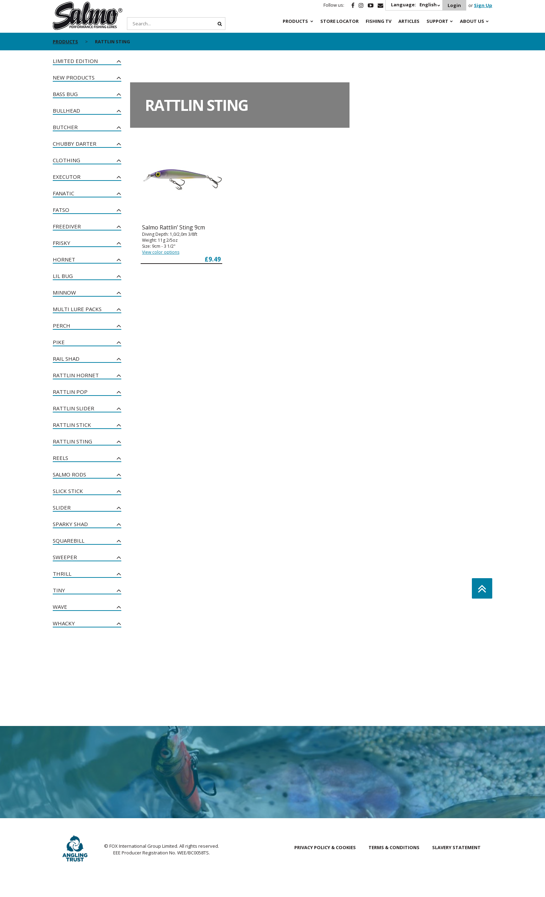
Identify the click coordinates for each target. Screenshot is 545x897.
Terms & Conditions (393, 847)
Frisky (61, 242)
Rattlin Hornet (76, 375)
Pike (59, 342)
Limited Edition (75, 60)
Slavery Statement (456, 847)
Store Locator (339, 21)
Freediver (67, 226)
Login (454, 5)
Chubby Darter (74, 143)
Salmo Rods (69, 474)
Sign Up (483, 5)
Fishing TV (378, 21)
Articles (408, 21)
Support (437, 21)
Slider (62, 507)
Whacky (64, 623)
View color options (160, 252)
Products (295, 21)
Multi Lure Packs (77, 308)
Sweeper (65, 557)
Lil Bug (63, 275)
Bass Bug (65, 93)
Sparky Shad (70, 524)
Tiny (59, 590)
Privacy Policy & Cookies (325, 847)
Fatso (61, 209)
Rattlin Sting (72, 441)
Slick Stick (68, 490)
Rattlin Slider (73, 408)
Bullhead (66, 110)
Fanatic (63, 193)
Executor (67, 176)
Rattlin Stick (72, 424)
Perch (61, 325)
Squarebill (68, 540)
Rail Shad (66, 358)
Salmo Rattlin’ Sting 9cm (173, 227)
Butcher (65, 127)
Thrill (62, 573)
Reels (60, 457)
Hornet (64, 259)
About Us (472, 21)
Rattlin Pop (70, 391)
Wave (60, 606)
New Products (74, 77)
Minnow (64, 292)
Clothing (66, 160)
